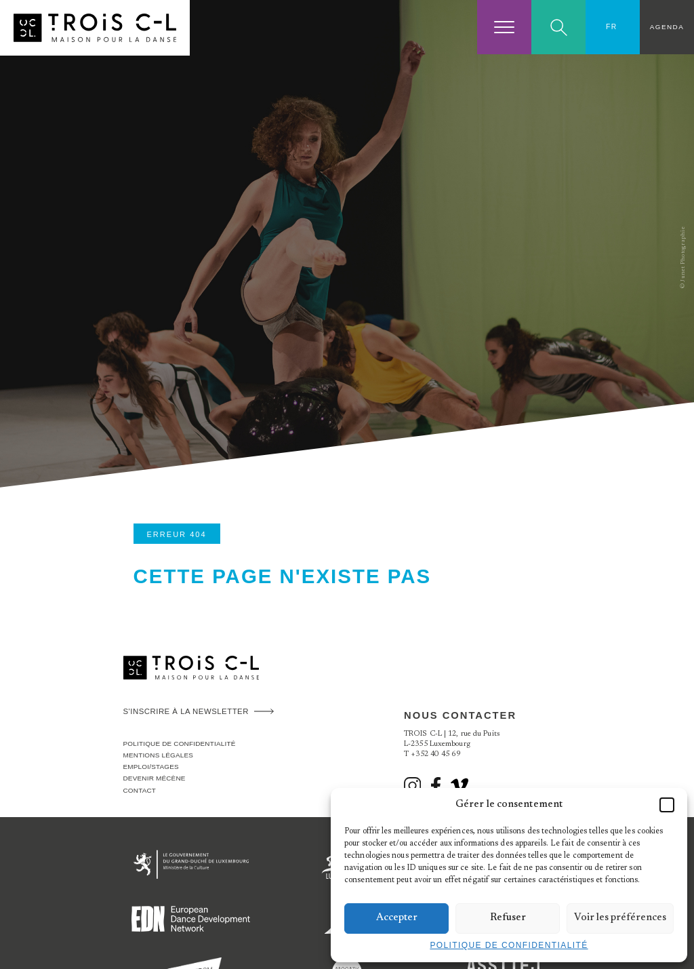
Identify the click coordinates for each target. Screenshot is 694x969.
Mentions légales (158, 755)
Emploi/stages (151, 766)
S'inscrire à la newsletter (186, 711)
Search (558, 27)
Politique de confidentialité (509, 945)
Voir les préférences (620, 918)
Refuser (508, 918)
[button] (667, 805)
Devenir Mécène (154, 778)
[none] (613, 27)
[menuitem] (613, 27)
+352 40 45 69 (435, 754)
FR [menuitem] (611, 27)
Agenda (667, 27)
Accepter (396, 918)
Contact (140, 790)
